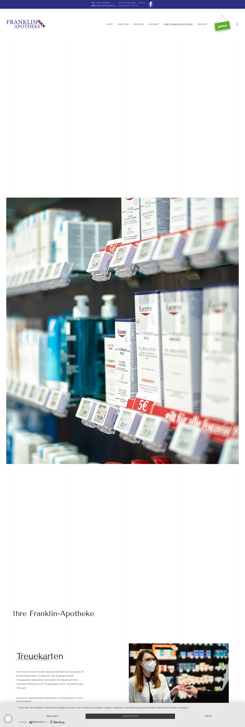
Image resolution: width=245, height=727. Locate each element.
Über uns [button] (123, 24)
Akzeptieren (130, 716)
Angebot (154, 24)
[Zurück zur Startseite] (25, 24)
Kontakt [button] (203, 24)
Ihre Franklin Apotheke (178, 24)
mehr (208, 716)
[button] (237, 24)
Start (109, 24)
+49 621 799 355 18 (102, 3)
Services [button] (138, 24)
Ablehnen (52, 716)
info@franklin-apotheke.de (106, 6)
